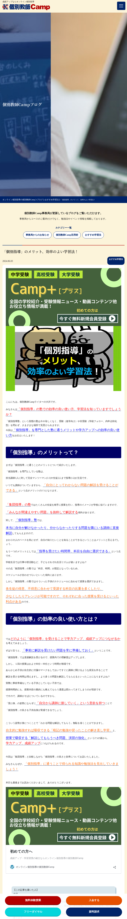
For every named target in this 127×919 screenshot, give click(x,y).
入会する (94, 900)
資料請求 (94, 911)
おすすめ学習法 (93, 235)
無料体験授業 (33, 900)
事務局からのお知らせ (37, 235)
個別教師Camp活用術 (67, 235)
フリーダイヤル (33, 911)
